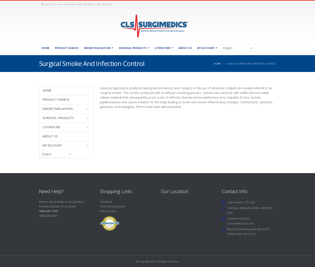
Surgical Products (133, 48)
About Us (185, 48)
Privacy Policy (108, 211)
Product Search (66, 48)
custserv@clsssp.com (241, 223)
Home (46, 48)
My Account (206, 48)
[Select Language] (237, 48)
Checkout (106, 202)
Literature (162, 48)
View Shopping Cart (112, 206)
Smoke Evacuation (97, 48)
